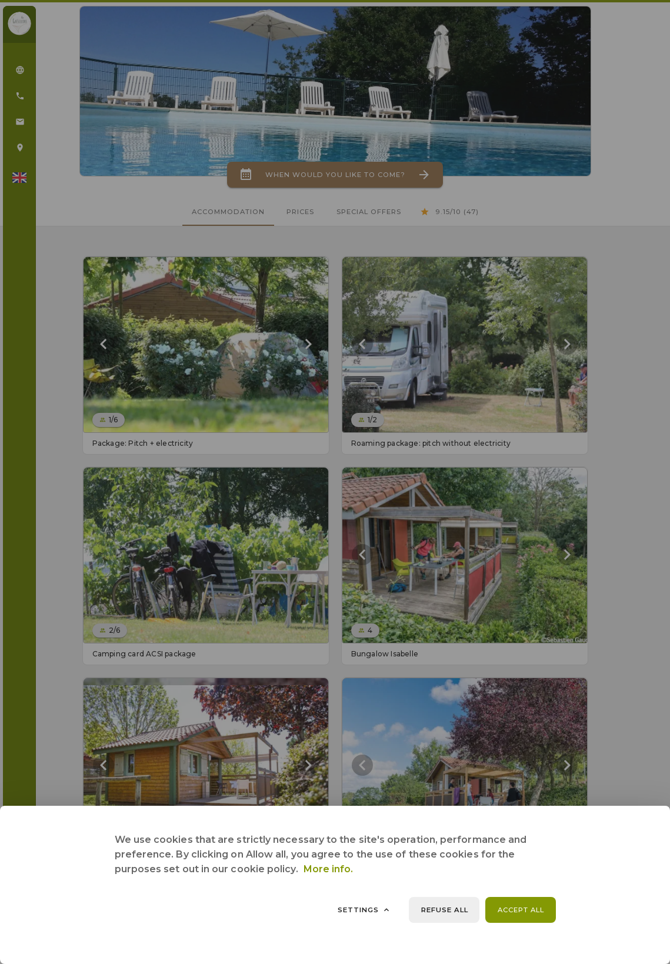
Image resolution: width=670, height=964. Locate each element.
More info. (329, 869)
